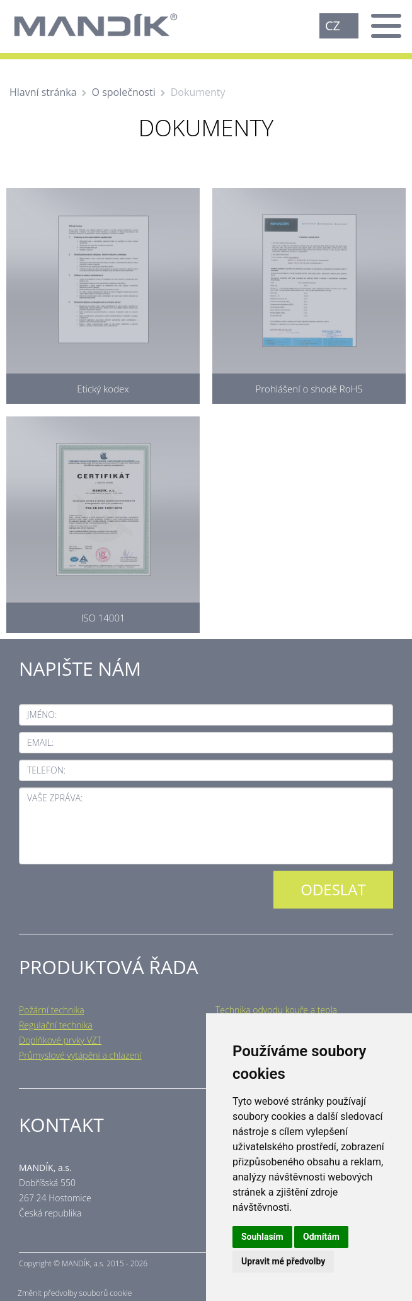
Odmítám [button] (321, 1237)
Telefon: (46, 770)
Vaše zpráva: (55, 798)
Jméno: (42, 715)
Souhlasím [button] (262, 1237)
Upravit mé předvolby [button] (283, 1261)
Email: (40, 742)
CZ (332, 25)
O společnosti (124, 92)
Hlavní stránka (43, 92)
